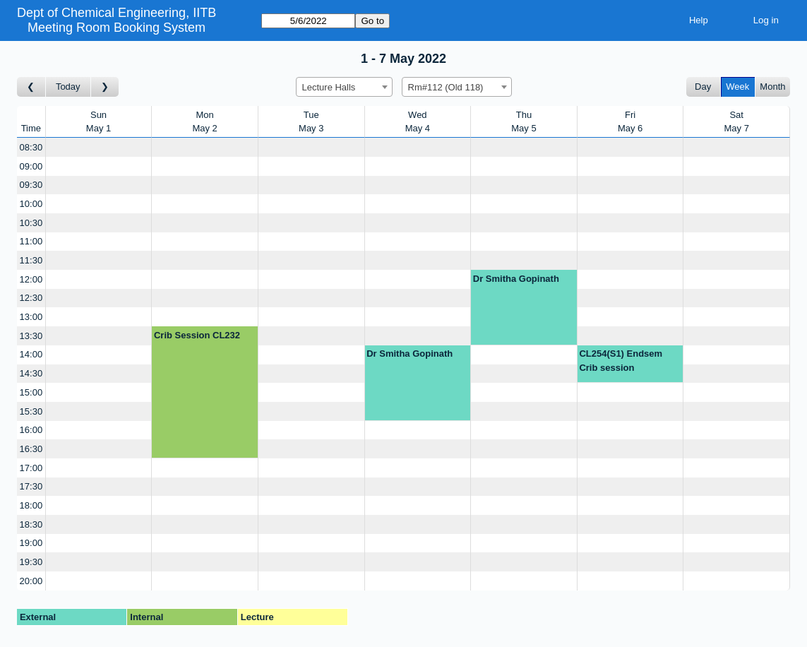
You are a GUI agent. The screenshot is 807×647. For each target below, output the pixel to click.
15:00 (31, 392)
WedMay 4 (417, 121)
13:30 (31, 336)
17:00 (31, 468)
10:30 (31, 223)
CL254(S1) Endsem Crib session (620, 360)
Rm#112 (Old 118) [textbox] (446, 87)
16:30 (31, 449)
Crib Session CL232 (197, 335)
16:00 (31, 430)
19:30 (31, 562)
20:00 (31, 581)
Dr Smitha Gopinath (516, 278)
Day (703, 86)
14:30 (31, 373)
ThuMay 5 (523, 121)
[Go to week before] (31, 87)
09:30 (31, 184)
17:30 (31, 486)
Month (772, 86)
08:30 (31, 147)
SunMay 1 (98, 121)
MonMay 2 (204, 121)
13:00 (31, 316)
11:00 (31, 241)
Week (737, 86)
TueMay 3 (311, 121)
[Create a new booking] (99, 147)
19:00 (31, 543)
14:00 (31, 354)
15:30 (31, 411)
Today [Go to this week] (68, 86)
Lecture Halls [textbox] (329, 87)
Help (698, 20)
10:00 (31, 203)
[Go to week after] (105, 87)
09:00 (31, 166)
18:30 (31, 524)
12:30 (31, 297)
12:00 (31, 279)
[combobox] (344, 87)
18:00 (31, 505)
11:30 (31, 260)
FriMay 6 (630, 121)
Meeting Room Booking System (116, 27)
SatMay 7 (736, 121)
